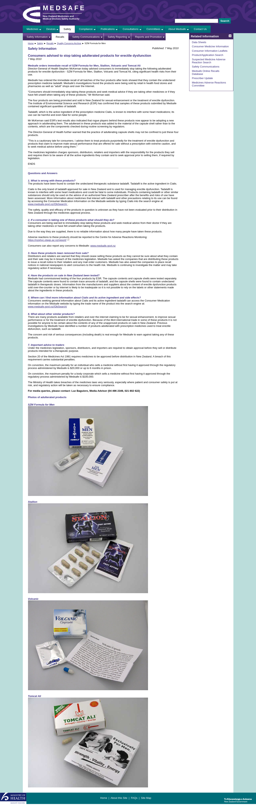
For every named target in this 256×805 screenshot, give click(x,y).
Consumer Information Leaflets (210, 50)
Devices (51, 29)
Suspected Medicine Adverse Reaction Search (209, 61)
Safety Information (37, 36)
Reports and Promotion (148, 36)
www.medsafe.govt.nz (103, 245)
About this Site (119, 797)
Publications (108, 29)
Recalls (60, 36)
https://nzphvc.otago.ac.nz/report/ (47, 240)
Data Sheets (199, 42)
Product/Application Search (207, 55)
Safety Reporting (117, 36)
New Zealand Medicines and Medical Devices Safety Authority (61, 17)
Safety (67, 29)
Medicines (32, 29)
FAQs (134, 797)
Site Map (146, 797)
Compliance (86, 29)
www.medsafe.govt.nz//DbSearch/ (48, 204)
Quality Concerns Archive (69, 43)
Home (31, 43)
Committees (153, 29)
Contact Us (200, 29)
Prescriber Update (202, 78)
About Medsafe (177, 29)
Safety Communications (86, 36)
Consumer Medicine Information (210, 46)
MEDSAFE (64, 8)
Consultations (130, 29)
